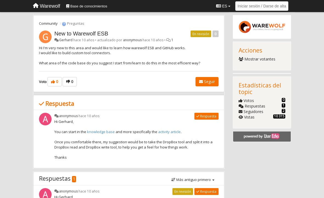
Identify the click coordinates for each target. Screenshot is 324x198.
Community (48, 23)
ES (223, 6)
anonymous (132, 40)
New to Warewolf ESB (81, 34)
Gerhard (65, 40)
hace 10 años (89, 116)
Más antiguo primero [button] (192, 179)
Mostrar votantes (257, 59)
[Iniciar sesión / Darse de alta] (261, 6)
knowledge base (101, 131)
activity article (169, 131)
